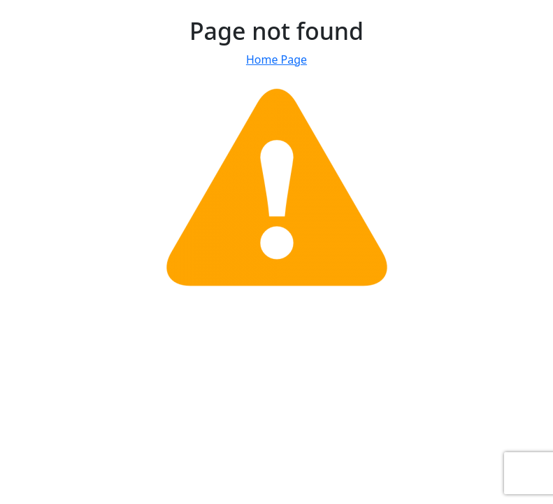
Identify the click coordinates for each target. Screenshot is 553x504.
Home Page (276, 59)
